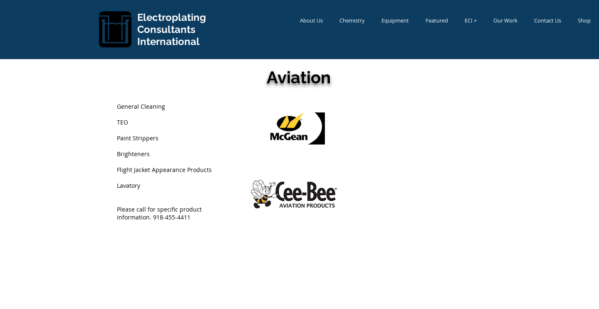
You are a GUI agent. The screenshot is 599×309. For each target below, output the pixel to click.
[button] (311, 20)
